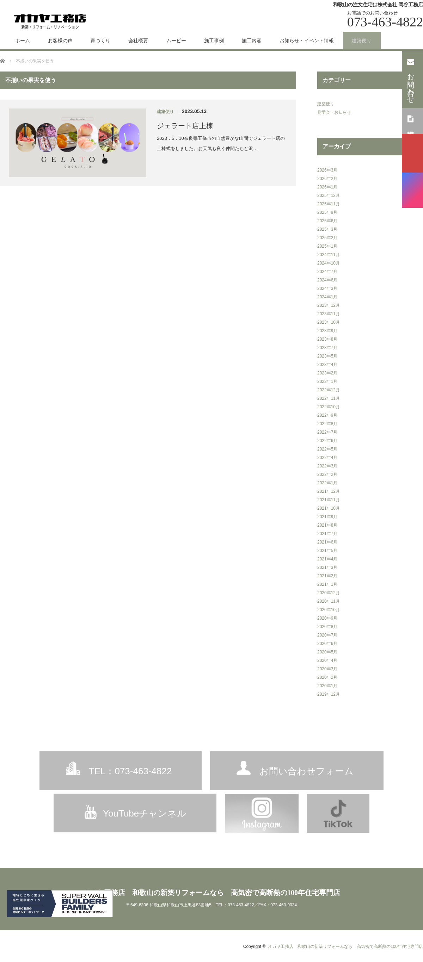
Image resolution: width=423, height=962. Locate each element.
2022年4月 (327, 457)
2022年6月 (327, 440)
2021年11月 (328, 499)
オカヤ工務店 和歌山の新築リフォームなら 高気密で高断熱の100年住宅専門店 (211, 892)
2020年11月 (328, 601)
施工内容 (252, 40)
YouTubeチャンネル (144, 813)
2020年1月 (327, 685)
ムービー (176, 40)
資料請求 (410, 120)
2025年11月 (328, 203)
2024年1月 (327, 296)
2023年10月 (328, 322)
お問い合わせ (411, 79)
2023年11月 (328, 313)
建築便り (362, 40)
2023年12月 (328, 305)
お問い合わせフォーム (306, 771)
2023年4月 (327, 364)
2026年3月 (327, 170)
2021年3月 (327, 567)
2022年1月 (327, 482)
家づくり (100, 40)
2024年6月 (327, 280)
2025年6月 (327, 220)
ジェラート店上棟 (185, 126)
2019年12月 (328, 694)
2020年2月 (327, 677)
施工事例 (214, 40)
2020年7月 (327, 635)
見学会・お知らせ (334, 112)
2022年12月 (328, 389)
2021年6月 (327, 542)
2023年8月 (327, 339)
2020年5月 (327, 652)
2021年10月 (328, 508)
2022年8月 (327, 423)
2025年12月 (328, 195)
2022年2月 (327, 474)
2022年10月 (328, 406)
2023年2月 (327, 373)
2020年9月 (327, 618)
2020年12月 (328, 592)
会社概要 (138, 40)
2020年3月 (327, 668)
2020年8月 (327, 626)
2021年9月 (327, 516)
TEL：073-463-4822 (130, 771)
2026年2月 (327, 178)
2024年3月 (327, 288)
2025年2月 (327, 237)
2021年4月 (327, 559)
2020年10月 (328, 609)
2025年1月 (327, 246)
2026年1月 (327, 187)
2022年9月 (327, 415)
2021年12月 (328, 491)
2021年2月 (327, 575)
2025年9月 (327, 212)
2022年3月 (327, 466)
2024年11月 (328, 254)
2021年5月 (327, 550)
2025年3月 (327, 229)
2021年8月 (327, 525)
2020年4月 (327, 660)
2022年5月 (327, 449)
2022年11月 (328, 398)
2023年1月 (327, 381)
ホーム (22, 40)
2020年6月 (327, 643)
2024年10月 (328, 263)
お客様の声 (60, 40)
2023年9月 (327, 330)
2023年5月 (327, 356)
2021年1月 (327, 584)
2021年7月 (327, 533)
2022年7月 (327, 432)
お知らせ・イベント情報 (307, 40)
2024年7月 (327, 271)
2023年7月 (327, 347)
